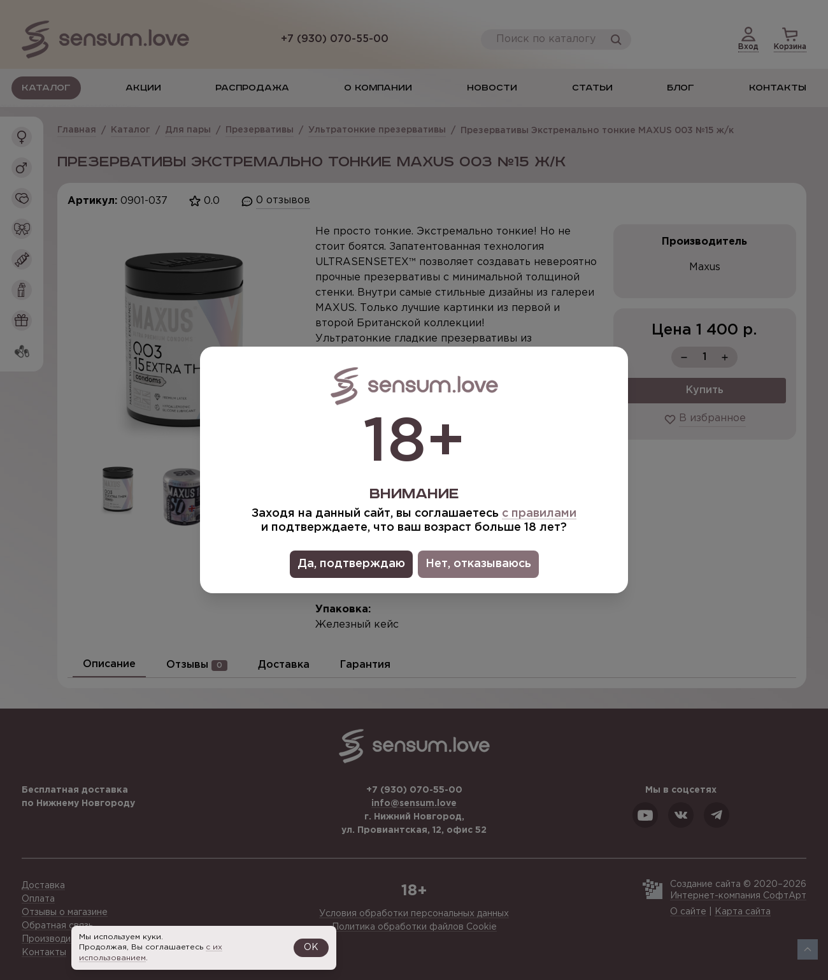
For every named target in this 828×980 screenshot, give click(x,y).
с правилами (539, 513)
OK (311, 947)
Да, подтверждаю (351, 564)
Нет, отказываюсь (478, 564)
